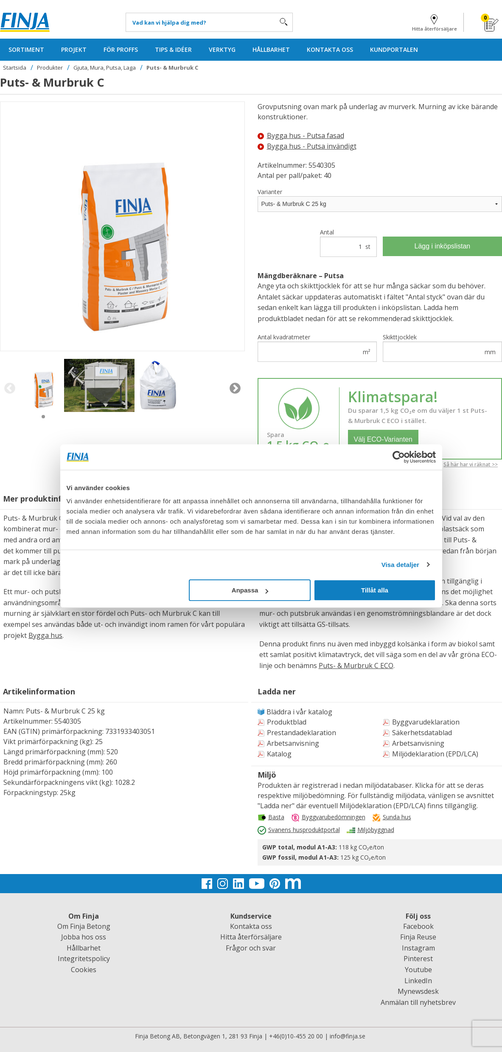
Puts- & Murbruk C (172, 67)
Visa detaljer (400, 564)
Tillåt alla (374, 590)
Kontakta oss (251, 926)
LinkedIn (418, 980)
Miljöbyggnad (375, 830)
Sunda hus (397, 817)
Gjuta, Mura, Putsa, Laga (104, 67)
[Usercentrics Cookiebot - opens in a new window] (399, 457)
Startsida (14, 67)
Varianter (270, 192)
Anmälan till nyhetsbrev (418, 1002)
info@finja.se (347, 1036)
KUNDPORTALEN (394, 49)
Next (235, 388)
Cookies (83, 969)
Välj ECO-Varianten (383, 439)
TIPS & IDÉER (173, 49)
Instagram (418, 948)
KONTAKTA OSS (330, 49)
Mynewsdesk (418, 991)
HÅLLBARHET (271, 49)
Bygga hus (45, 635)
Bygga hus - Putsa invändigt (307, 146)
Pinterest (418, 958)
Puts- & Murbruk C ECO (356, 665)
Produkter (50, 67)
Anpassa (250, 590)
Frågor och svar (251, 948)
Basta (276, 817)
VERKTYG (222, 49)
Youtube (418, 969)
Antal (348, 242)
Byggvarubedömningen (333, 817)
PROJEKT (74, 49)
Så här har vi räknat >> (470, 464)
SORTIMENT (26, 49)
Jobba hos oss (83, 937)
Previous (9, 388)
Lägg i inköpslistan (443, 246)
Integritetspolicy (84, 958)
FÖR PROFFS (121, 49)
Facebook (418, 926)
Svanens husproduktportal (304, 830)
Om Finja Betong (83, 926)
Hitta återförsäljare (434, 21)
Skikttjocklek (442, 347)
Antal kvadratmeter (317, 347)
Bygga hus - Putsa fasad (301, 135)
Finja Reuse (418, 937)
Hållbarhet (84, 948)
